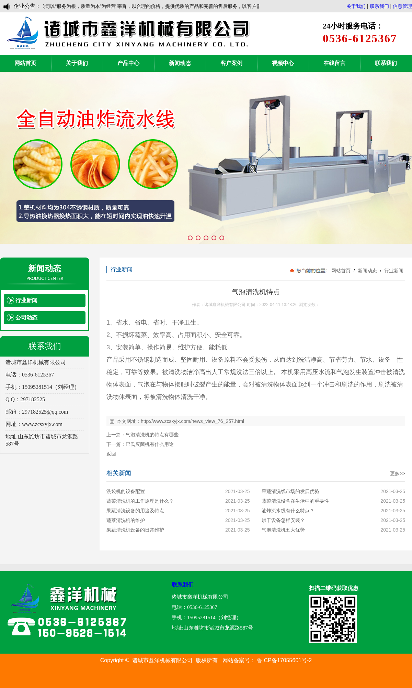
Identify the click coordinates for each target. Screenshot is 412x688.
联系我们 (379, 6)
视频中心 (283, 63)
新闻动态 (180, 63)
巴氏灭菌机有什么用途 (150, 444)
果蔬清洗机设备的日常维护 (135, 530)
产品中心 (128, 63)
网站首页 (25, 63)
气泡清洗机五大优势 (283, 530)
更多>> (397, 473)
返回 (111, 454)
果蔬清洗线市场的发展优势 (290, 491)
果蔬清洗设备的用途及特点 (135, 510)
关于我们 (356, 6)
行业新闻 (393, 270)
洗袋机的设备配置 (125, 491)
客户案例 (231, 63)
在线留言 (334, 63)
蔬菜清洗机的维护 (125, 520)
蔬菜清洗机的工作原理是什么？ (140, 501)
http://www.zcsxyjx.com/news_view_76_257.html (192, 421)
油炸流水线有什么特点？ (288, 510)
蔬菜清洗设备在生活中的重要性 (295, 501)
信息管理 (402, 6)
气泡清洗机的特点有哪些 (152, 434)
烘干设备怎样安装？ (283, 520)
